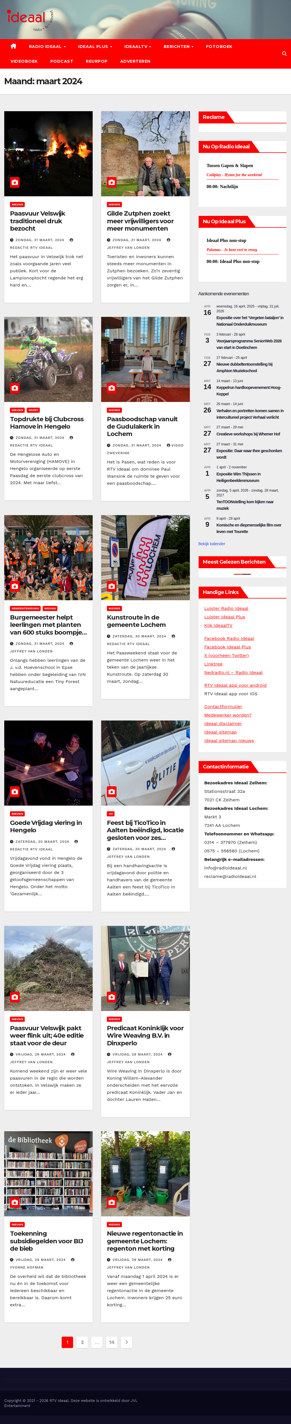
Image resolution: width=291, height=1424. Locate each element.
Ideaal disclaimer (223, 723)
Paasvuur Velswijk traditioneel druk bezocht (37, 221)
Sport (33, 410)
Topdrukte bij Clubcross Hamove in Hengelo (47, 422)
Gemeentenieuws (25, 608)
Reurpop (97, 61)
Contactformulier (223, 706)
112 (111, 813)
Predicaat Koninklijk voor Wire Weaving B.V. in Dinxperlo (145, 1035)
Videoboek (24, 61)
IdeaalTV (136, 46)
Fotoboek (219, 46)
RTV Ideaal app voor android (235, 685)
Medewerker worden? (228, 715)
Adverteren (135, 61)
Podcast (62, 61)
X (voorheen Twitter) (226, 655)
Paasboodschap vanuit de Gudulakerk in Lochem (142, 426)
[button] (284, 53)
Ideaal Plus (93, 46)
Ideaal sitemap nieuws (229, 740)
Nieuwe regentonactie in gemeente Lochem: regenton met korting (145, 1241)
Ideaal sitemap (220, 732)
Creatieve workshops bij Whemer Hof (248, 434)
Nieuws (17, 204)
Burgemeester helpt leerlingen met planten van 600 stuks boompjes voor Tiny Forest (47, 629)
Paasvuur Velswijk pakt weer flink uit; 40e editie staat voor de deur (47, 1035)
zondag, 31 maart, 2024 (41, 240)
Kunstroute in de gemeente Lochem (136, 621)
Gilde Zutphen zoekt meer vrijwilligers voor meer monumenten (140, 221)
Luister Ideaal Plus (224, 617)
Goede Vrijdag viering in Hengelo (46, 826)
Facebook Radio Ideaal (229, 638)
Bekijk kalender (211, 544)
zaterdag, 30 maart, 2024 (140, 636)
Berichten (177, 46)
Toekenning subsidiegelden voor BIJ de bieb (46, 1241)
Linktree (213, 664)
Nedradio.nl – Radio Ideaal (233, 672)
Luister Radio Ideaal (226, 608)
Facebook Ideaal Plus (227, 647)
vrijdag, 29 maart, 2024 (41, 1054)
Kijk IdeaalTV (218, 625)
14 (112, 1342)
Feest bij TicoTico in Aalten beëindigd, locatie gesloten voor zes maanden (145, 834)
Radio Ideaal (46, 46)
